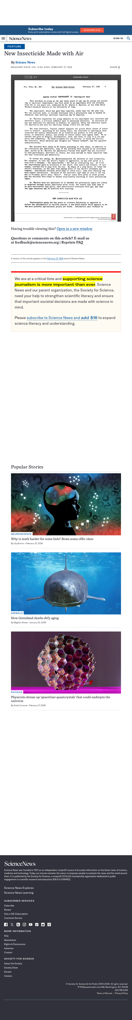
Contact (8, 952)
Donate (7, 971)
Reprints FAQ (72, 242)
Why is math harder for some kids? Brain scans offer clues (52, 539)
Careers (8, 975)
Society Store (11, 967)
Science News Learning (19, 892)
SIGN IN (118, 38)
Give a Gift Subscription (16, 913)
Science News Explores (19, 888)
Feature (14, 46)
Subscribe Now (92, 30)
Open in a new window (74, 229)
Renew (7, 909)
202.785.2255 (121, 990)
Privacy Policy (121, 993)
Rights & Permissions (14, 944)
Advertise (9, 948)
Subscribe (9, 905)
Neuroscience (21, 534)
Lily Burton (19, 543)
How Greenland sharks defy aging (35, 618)
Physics (16, 692)
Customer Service (13, 918)
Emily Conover (20, 705)
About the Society (13, 963)
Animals (17, 613)
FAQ (6, 936)
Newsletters (10, 940)
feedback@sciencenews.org (37, 242)
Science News (25, 62)
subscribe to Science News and (62, 317)
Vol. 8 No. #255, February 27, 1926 (52, 67)
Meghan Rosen (21, 622)
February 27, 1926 (55, 258)
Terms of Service (104, 993)
